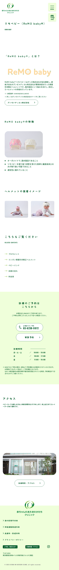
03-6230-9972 (31, 327)
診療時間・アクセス (26, 483)
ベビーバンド (14, 265)
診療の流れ (13, 271)
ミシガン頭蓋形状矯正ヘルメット (22, 260)
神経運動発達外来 (12, 527)
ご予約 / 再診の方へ (10, 547)
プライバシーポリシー (14, 540)
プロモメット (14, 254)
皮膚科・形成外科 (12, 533)
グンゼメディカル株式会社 (18, 102)
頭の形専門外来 (11, 520)
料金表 (11, 277)
